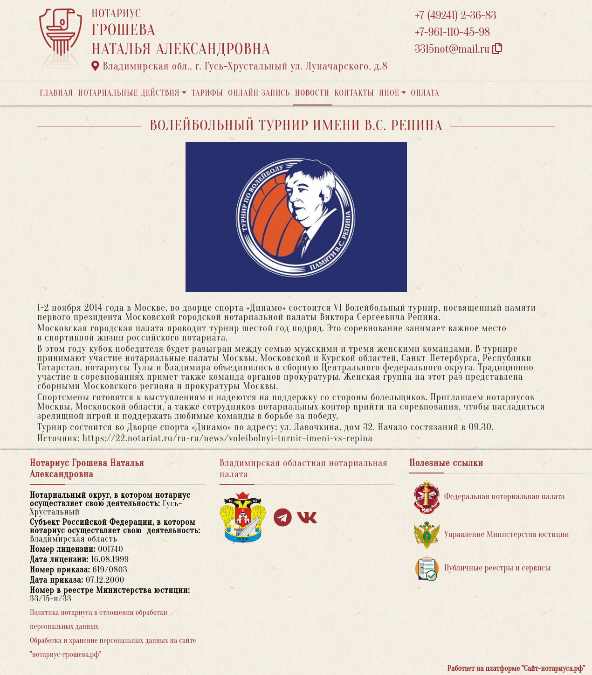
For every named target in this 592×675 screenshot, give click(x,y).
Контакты (354, 93)
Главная (56, 93)
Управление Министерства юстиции (491, 535)
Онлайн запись (259, 93)
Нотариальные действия (128, 93)
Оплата (425, 93)
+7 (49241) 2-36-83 (455, 15)
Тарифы (207, 93)
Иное (389, 93)
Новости (312, 93)
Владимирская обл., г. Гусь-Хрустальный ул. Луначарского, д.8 (239, 66)
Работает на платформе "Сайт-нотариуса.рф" (516, 668)
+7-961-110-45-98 (452, 32)
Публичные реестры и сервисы (482, 568)
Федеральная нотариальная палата (489, 497)
